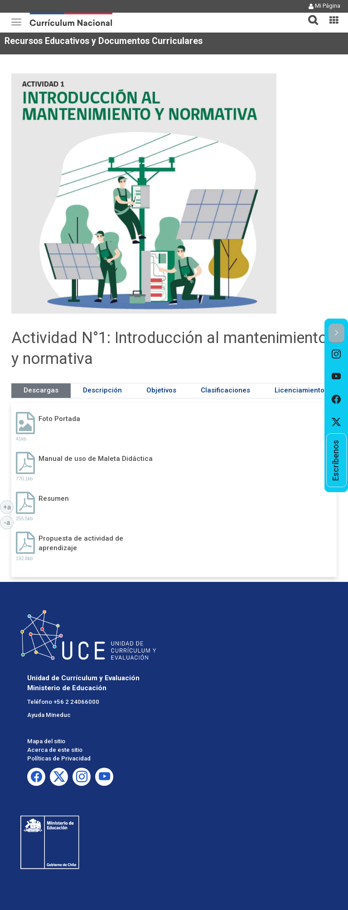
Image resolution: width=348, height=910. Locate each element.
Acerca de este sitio (54, 749)
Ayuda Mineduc (49, 715)
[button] (309, 14)
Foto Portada (59, 419)
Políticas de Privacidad (59, 758)
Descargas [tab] (41, 390)
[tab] (309, 14)
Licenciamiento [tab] (299, 390)
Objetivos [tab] (161, 390)
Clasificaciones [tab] (225, 390)
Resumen (54, 498)
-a (9, 522)
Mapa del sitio (46, 741)
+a (8, 506)
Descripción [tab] (102, 390)
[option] (336, 354)
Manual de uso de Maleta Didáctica (96, 459)
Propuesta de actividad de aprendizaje (81, 543)
